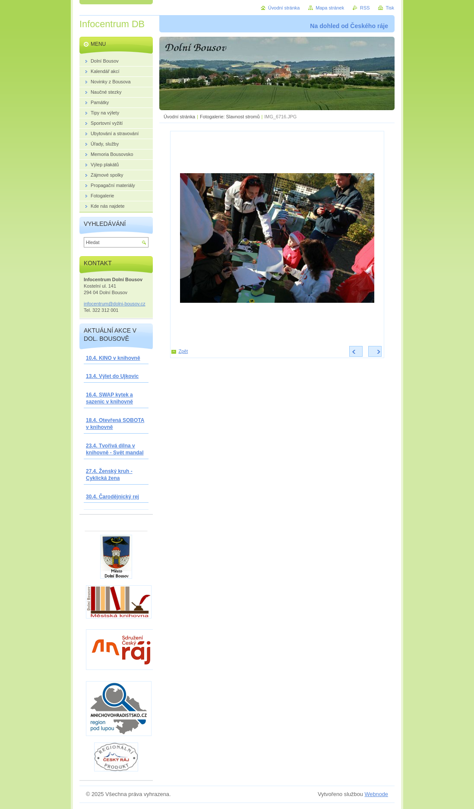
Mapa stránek (330, 7)
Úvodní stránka (179, 116)
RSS (365, 7)
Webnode (376, 794)
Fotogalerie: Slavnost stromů (229, 116)
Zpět (183, 351)
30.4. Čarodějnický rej (112, 497)
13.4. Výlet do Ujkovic (112, 376)
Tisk (390, 7)
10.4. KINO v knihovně (113, 358)
